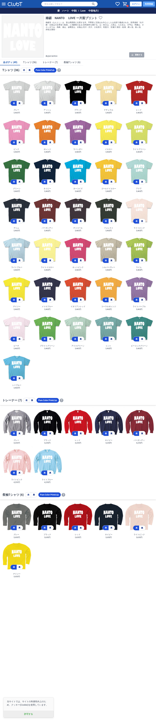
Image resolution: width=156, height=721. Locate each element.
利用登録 (149, 4)
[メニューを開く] (3, 4)
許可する (28, 714)
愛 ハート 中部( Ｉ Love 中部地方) (78, 10)
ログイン (136, 4)
